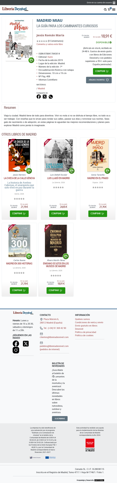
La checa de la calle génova (19, 178)
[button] (105, 9)
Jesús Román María (50, 35)
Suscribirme (60, 418)
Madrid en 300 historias (19, 263)
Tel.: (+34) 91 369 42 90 (53, 328)
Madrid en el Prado (97, 178)
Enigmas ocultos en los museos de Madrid (56, 265)
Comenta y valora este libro (50, 44)
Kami (50, 56)
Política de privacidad (85, 332)
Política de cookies (84, 335)
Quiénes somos (82, 319)
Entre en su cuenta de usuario (101, 2)
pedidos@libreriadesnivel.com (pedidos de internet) (54, 346)
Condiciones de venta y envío (89, 322)
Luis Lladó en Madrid (58, 178)
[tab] (10, 108)
